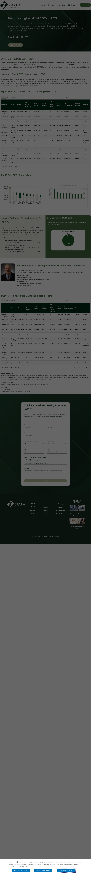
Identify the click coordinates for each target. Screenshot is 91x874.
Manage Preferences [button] (66, 870)
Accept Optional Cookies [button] (20, 870)
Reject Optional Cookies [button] (43, 870)
